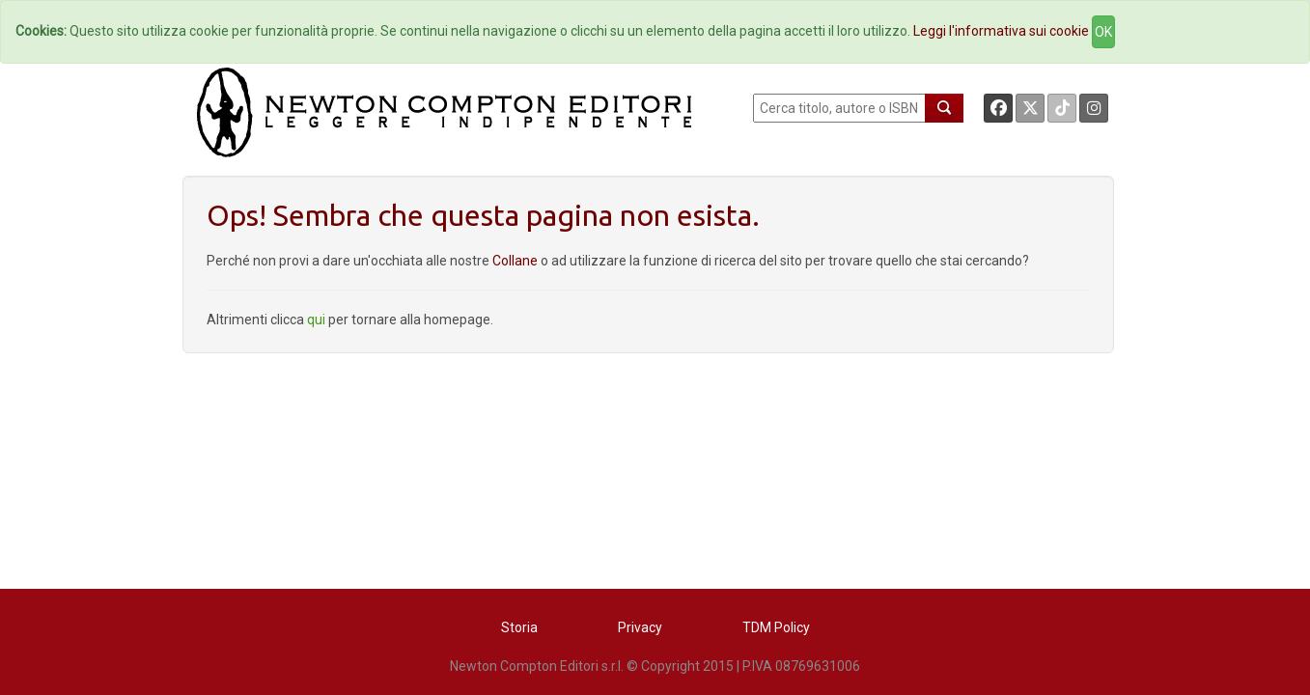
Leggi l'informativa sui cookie (1001, 31)
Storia (519, 627)
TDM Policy (776, 627)
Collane (516, 260)
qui (316, 319)
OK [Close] (1103, 32)
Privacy (640, 627)
